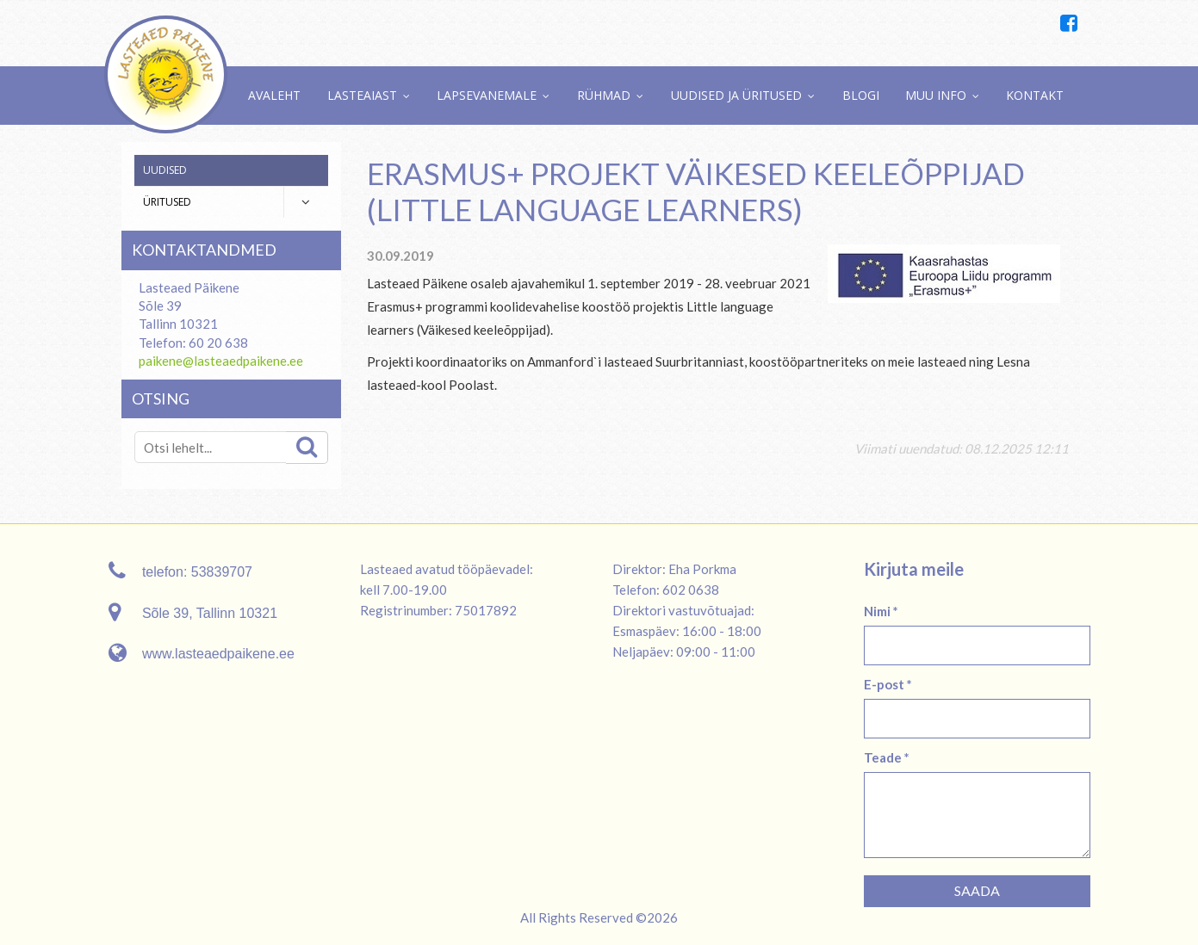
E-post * (888, 684)
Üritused (167, 202)
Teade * (886, 757)
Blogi (860, 95)
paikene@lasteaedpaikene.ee (221, 360)
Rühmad (603, 95)
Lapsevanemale (487, 95)
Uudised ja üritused (736, 95)
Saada (977, 890)
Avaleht (274, 95)
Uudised (165, 170)
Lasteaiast (362, 95)
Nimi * (881, 611)
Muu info (935, 95)
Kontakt (1035, 95)
